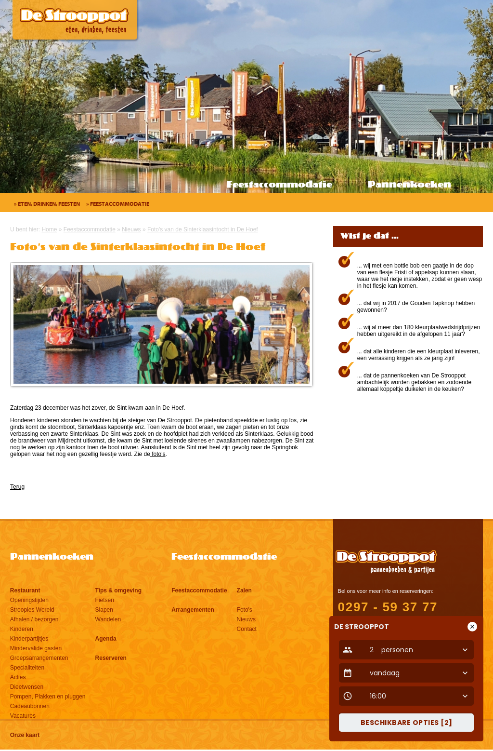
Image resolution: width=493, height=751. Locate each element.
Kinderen (21, 629)
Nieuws (246, 619)
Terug (17, 486)
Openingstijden (29, 600)
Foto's (244, 609)
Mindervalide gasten (36, 648)
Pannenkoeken (409, 185)
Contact (247, 629)
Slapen (104, 609)
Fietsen (104, 600)
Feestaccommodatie (279, 185)
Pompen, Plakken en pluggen (48, 696)
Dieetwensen (26, 687)
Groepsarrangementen (39, 658)
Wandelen (108, 619)
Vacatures (23, 715)
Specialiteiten (27, 667)
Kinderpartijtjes (29, 638)
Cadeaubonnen (30, 706)
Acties (18, 677)
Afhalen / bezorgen (34, 619)
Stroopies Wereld (32, 609)
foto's (158, 454)
